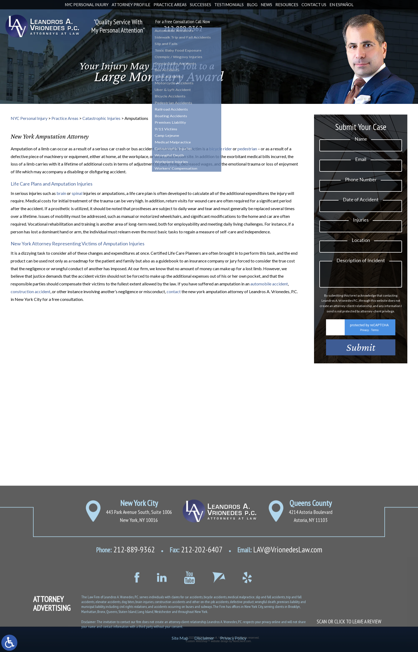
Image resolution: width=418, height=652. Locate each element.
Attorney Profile (131, 4)
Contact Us (314, 4)
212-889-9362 (182, 28)
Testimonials (229, 4)
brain (61, 193)
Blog (252, 4)
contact (174, 291)
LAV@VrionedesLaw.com (279, 630)
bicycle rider (220, 148)
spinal (77, 193)
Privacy (364, 337)
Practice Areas (170, 4)
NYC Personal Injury (86, 4)
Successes (200, 4)
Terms (375, 337)
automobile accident (269, 283)
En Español (341, 4)
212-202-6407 (196, 630)
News (266, 4)
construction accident (30, 291)
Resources (286, 4)
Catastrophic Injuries (101, 118)
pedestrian (247, 148)
